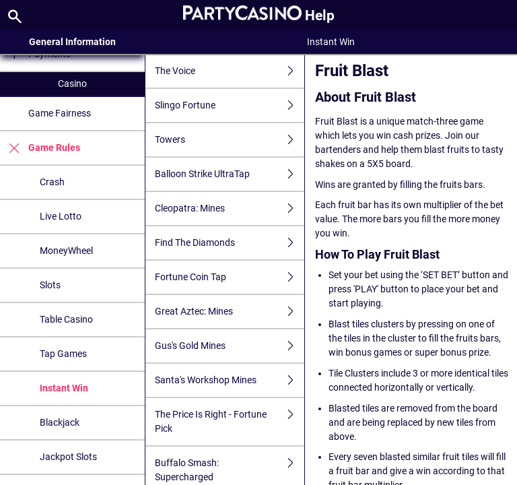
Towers (229, 139)
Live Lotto (60, 216)
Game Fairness (59, 113)
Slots (50, 285)
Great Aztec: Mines (229, 311)
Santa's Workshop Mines (229, 380)
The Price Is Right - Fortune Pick (229, 421)
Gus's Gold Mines (229, 345)
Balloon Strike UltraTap (229, 174)
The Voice (229, 71)
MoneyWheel (66, 250)
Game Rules (40, 147)
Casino (72, 83)
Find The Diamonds (229, 242)
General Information (72, 41)
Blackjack (59, 422)
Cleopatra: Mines (229, 208)
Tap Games (63, 353)
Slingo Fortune (229, 105)
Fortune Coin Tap (229, 277)
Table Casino (66, 319)
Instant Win (64, 388)
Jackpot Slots (68, 456)
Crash (52, 181)
